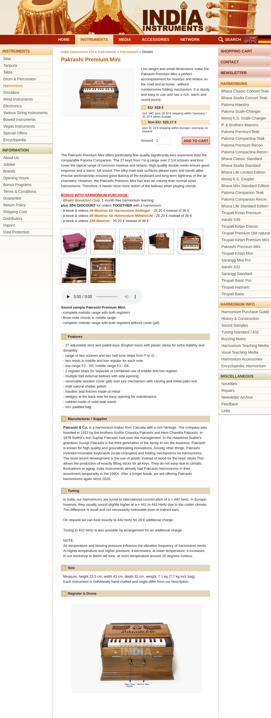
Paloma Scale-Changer (241, 111)
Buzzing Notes (233, 339)
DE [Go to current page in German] (264, 39)
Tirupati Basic (232, 294)
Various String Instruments (25, 113)
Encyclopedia (14, 140)
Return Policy (14, 205)
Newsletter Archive (237, 397)
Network (190, 39)
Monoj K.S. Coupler (237, 179)
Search (233, 39)
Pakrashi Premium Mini (240, 246)
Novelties (229, 384)
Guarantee (12, 198)
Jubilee (9, 164)
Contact (230, 62)
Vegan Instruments (19, 126)
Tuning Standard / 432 (240, 332)
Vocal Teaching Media (239, 352)
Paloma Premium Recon (242, 145)
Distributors (12, 218)
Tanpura (10, 65)
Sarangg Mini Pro (236, 260)
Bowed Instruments (19, 119)
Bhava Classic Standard (241, 159)
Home (64, 39)
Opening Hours (16, 178)
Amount (147, 140)
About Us (11, 157)
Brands (9, 171)
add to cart (195, 141)
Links (225, 411)
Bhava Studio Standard (240, 165)
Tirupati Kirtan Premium (241, 213)
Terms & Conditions (19, 191)
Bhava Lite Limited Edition (243, 172)
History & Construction (240, 318)
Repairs (227, 390)
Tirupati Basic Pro (236, 280)
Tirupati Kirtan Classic (239, 226)
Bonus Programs (17, 185)
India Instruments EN (77, 52)
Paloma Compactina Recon (244, 152)
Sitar (7, 59)
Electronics (12, 106)
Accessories (155, 39)
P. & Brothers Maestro (239, 125)
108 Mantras (99, 221)
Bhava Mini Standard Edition (245, 186)
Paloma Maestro (235, 104)
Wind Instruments (18, 99)
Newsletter (234, 73)
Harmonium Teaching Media (245, 345)
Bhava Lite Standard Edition (245, 206)
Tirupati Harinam (235, 287)
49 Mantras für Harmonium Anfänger (119, 211)
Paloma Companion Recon (244, 199)
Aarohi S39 (230, 219)
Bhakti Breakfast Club (81, 200)
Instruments (94, 39)
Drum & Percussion (19, 79)
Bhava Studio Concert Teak (244, 98)
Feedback (229, 404)
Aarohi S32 (230, 267)
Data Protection (16, 232)
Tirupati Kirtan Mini (237, 253)
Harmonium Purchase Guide (245, 312)
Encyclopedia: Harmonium (243, 366)
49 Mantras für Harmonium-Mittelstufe (121, 216)
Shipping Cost (15, 212)
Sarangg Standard (236, 274)
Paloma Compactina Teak (242, 138)
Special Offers (15, 133)
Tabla (7, 72)
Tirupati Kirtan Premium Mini (245, 240)
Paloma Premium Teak (240, 132)
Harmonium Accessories (241, 359)
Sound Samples (234, 325)
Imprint (9, 225)
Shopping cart (236, 51)
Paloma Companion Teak (242, 192)
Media (125, 39)
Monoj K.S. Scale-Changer (243, 118)
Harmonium (13, 86)
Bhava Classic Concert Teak (245, 91)
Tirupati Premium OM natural (245, 233)
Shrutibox (11, 92)
